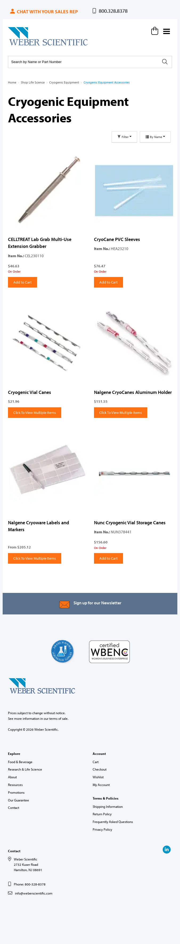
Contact (13, 807)
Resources (15, 785)
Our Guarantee (18, 800)
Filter (124, 137)
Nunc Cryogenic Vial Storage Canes (130, 522)
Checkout (100, 769)
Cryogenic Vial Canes (29, 392)
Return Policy (102, 814)
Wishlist (98, 777)
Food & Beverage (20, 762)
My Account (101, 785)
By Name (155, 137)
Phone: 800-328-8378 (30, 884)
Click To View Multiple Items (34, 412)
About (12, 777)
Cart (96, 762)
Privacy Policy (102, 829)
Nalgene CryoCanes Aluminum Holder (133, 392)
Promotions (16, 792)
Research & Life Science (25, 769)
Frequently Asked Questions (113, 822)
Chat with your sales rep (43, 12)
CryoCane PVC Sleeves (117, 239)
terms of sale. (58, 718)
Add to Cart (22, 282)
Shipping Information (108, 806)
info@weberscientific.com (33, 893)
